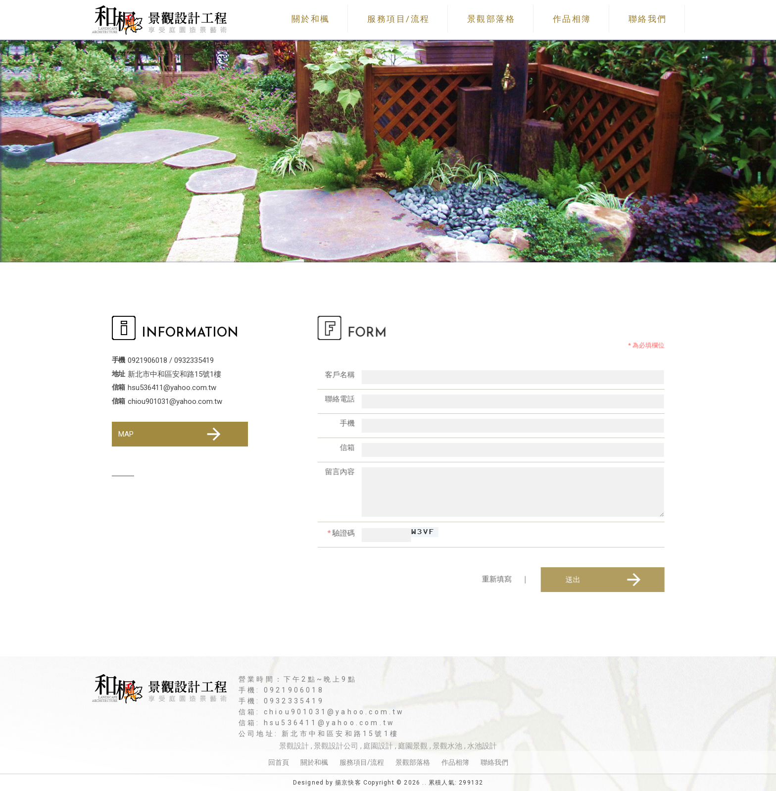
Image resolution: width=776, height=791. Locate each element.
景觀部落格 (491, 19)
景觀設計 (294, 746)
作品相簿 (572, 19)
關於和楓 (310, 19)
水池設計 (482, 746)
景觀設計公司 (336, 746)
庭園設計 (378, 746)
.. (424, 782)
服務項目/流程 (398, 19)
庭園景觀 (413, 746)
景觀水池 (447, 746)
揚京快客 (348, 782)
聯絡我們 (648, 19)
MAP (171, 434)
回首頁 (278, 762)
